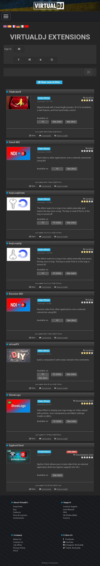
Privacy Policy (19, 548)
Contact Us (18, 542)
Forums (66, 518)
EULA (15, 551)
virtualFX (14, 344)
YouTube (68, 542)
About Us (17, 539)
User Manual (68, 509)
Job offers (17, 545)
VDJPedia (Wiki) (70, 515)
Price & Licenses (20, 515)
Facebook (68, 539)
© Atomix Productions (50, 563)
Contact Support (70, 506)
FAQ (65, 512)
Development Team (84, 401)
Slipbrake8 (15, 91)
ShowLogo (15, 395)
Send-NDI (14, 142)
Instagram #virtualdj (73, 545)
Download (17, 506)
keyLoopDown (17, 193)
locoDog (89, 97)
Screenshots (18, 518)
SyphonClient (16, 445)
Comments (46, 136)
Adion (90, 148)
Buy (15, 509)
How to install (62, 136)
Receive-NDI (16, 294)
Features (17, 512)
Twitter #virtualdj (71, 548)
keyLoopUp (15, 243)
